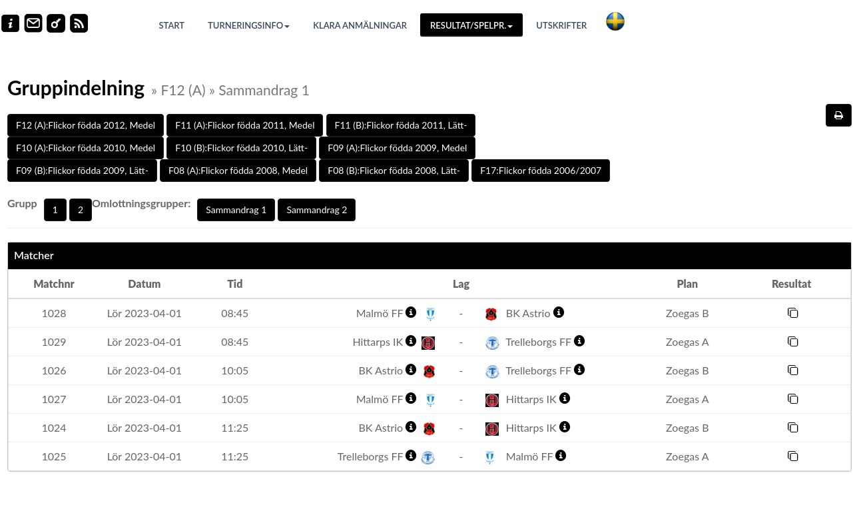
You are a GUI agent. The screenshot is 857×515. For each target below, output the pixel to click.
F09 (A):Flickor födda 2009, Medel (397, 147)
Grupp (22, 203)
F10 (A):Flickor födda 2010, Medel (85, 147)
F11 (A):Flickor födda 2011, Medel (244, 125)
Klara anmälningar (360, 25)
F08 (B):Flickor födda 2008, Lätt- (394, 170)
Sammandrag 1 (236, 209)
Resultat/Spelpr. (471, 25)
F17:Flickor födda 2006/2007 (540, 170)
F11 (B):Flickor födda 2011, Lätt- (401, 125)
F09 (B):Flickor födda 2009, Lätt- (82, 170)
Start (172, 25)
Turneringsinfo (249, 25)
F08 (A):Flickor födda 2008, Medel (238, 170)
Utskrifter (561, 25)
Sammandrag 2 (316, 209)
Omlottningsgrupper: (141, 203)
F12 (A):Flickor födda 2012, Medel (85, 125)
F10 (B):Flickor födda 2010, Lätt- (241, 147)
